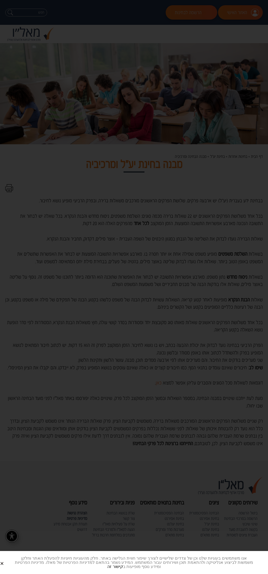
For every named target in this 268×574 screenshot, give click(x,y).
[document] (134, 287)
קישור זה (115, 566)
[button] (8, 559)
